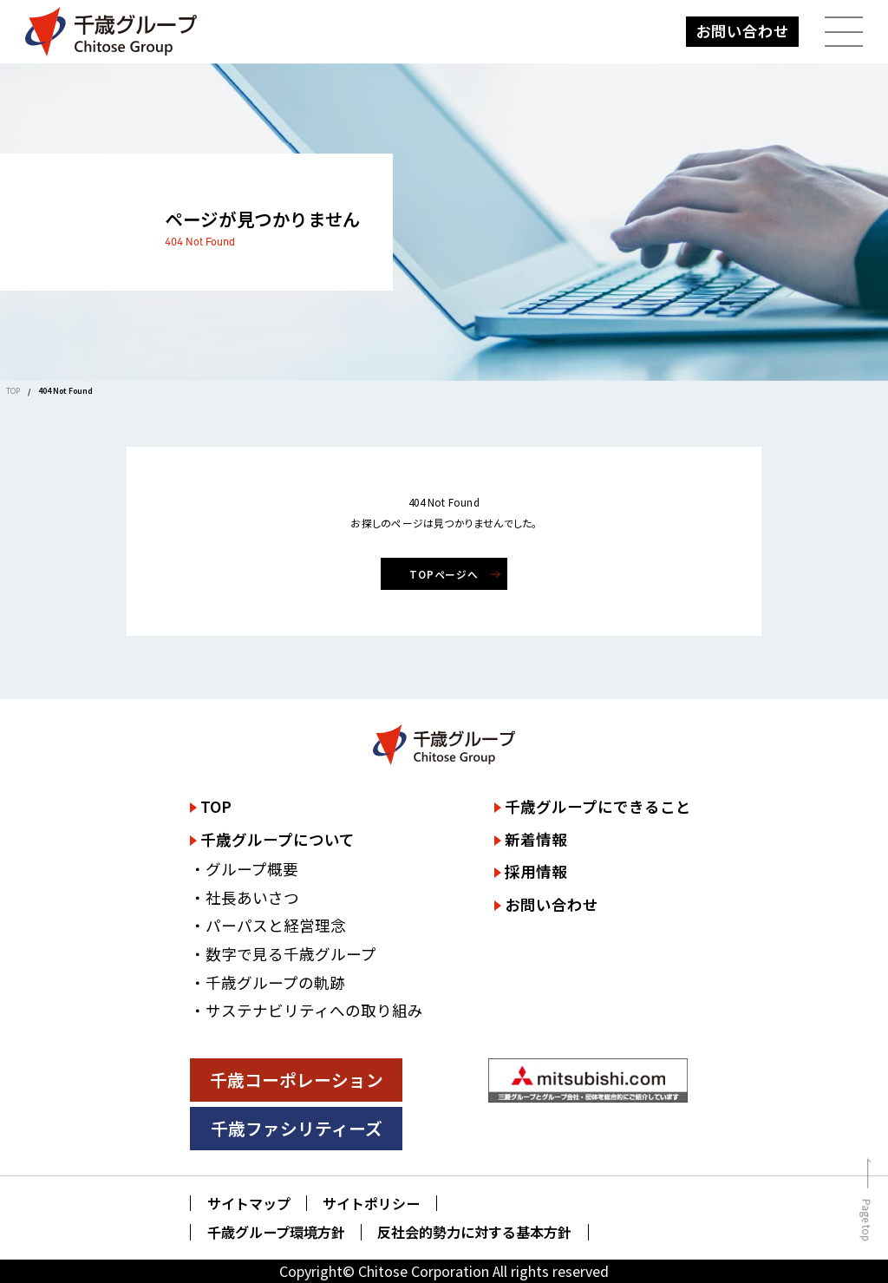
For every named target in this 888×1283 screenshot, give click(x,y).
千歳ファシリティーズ (296, 1128)
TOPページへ (444, 573)
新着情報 (536, 839)
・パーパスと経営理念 (268, 925)
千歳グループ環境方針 (276, 1232)
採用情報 (536, 871)
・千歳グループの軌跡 (267, 982)
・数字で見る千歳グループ (283, 954)
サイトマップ (249, 1203)
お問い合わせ (742, 31)
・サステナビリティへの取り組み (306, 1010)
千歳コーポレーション (296, 1079)
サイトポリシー (371, 1203)
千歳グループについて (277, 839)
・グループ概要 (244, 869)
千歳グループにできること (598, 806)
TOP (13, 390)
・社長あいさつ (244, 897)
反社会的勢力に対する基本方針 (474, 1232)
